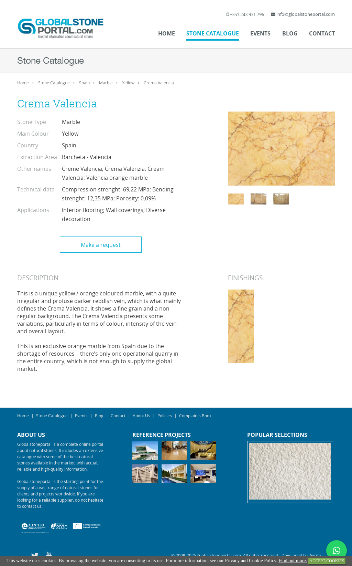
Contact (322, 33)
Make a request (101, 245)
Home (166, 33)
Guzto (315, 555)
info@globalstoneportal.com (305, 14)
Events (260, 33)
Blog (290, 33)
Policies (164, 415)
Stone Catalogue (212, 33)
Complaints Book (195, 415)
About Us (141, 415)
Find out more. (292, 560)
